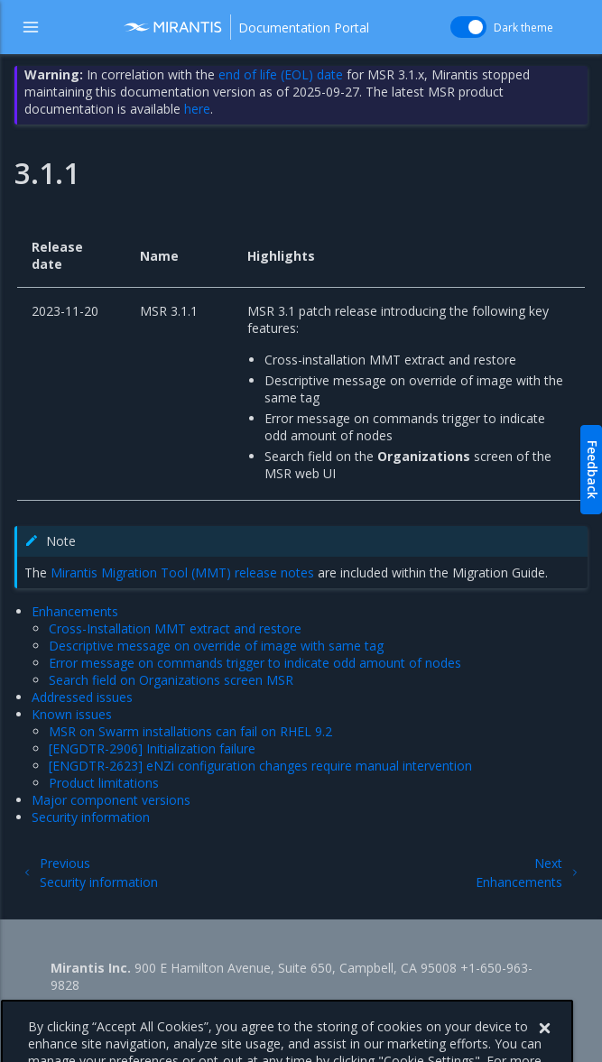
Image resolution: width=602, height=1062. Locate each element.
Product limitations (104, 782)
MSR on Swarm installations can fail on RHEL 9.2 (190, 731)
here (197, 108)
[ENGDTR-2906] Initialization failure (152, 748)
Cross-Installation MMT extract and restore (175, 628)
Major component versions (111, 799)
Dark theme (523, 27)
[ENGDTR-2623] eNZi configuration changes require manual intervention (260, 765)
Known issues (72, 714)
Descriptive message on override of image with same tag (216, 645)
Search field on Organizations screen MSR (171, 679)
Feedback (592, 469)
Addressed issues (82, 697)
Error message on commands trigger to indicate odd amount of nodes (255, 662)
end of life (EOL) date (280, 74)
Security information (91, 817)
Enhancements (75, 611)
